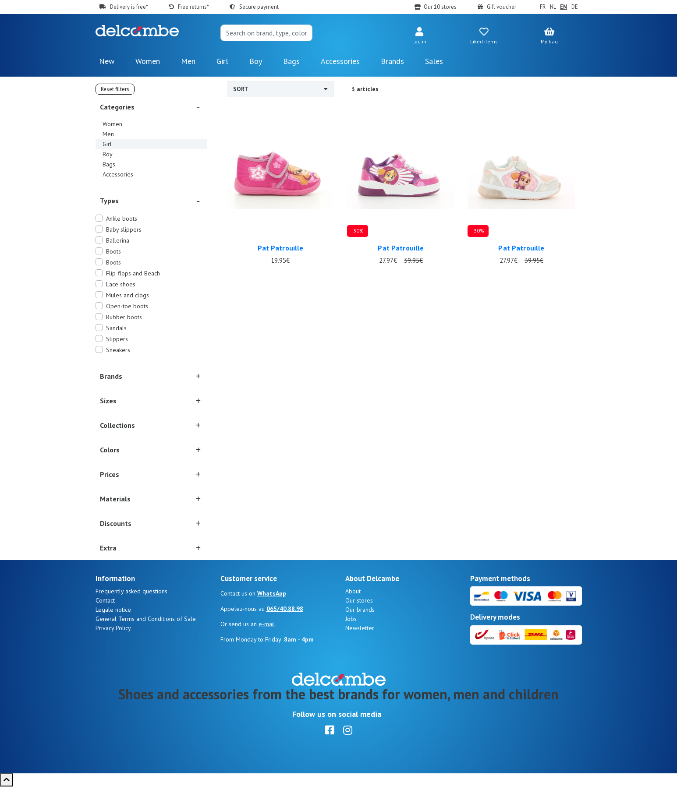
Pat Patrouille (281, 247)
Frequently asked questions (131, 616)
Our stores (359, 625)
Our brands (360, 634)
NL (553, 7)
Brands (392, 61)
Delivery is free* (129, 7)
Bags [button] (291, 61)
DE (574, 7)
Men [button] (188, 61)
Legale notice (113, 634)
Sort (280, 89)
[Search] (266, 33)
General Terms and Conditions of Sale (146, 643)
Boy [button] (255, 61)
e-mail (267, 648)
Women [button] (147, 61)
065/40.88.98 (284, 633)
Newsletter (359, 652)
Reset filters (115, 89)
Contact (105, 625)
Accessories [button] (340, 61)
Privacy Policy (113, 652)
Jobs (351, 643)
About (353, 616)
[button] (419, 36)
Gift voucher (501, 7)
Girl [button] (222, 61)
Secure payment (259, 7)
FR (543, 7)
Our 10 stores (440, 7)
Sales (434, 61)
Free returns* (193, 7)
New (106, 61)
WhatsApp (271, 618)
